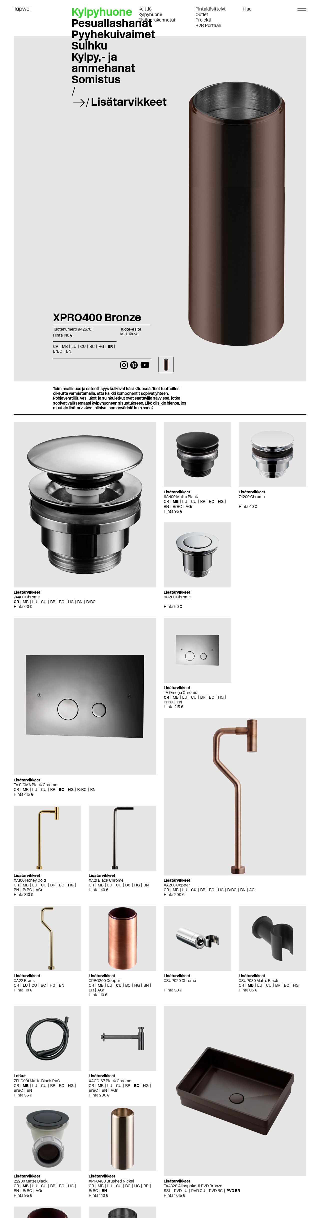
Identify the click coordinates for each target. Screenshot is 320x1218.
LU (74, 346)
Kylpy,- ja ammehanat (103, 62)
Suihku (89, 45)
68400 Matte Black (181, 496)
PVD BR (233, 1190)
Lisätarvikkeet (129, 102)
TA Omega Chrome (180, 692)
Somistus (96, 79)
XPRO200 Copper (104, 980)
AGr (189, 506)
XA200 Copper (177, 885)
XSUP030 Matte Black (258, 980)
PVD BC (216, 1190)
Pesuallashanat (112, 23)
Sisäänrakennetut (157, 20)
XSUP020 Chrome (180, 980)
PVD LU (181, 1190)
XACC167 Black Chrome (110, 1080)
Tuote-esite (130, 329)
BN (68, 351)
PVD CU (198, 1190)
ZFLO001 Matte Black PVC (37, 1080)
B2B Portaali (208, 25)
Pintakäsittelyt (211, 9)
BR (110, 346)
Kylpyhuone (150, 14)
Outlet (202, 14)
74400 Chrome (27, 597)
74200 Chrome (252, 496)
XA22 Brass (24, 980)
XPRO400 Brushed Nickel (111, 1181)
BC (92, 346)
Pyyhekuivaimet (113, 34)
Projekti (203, 20)
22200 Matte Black (31, 1181)
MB (65, 346)
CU (83, 346)
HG (101, 346)
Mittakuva (129, 334)
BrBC (57, 351)
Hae (247, 9)
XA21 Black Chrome (106, 880)
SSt (167, 1190)
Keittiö (145, 9)
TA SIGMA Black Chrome (35, 784)
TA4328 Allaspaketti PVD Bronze (193, 1185)
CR (55, 346)
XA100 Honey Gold (30, 880)
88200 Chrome (177, 597)
